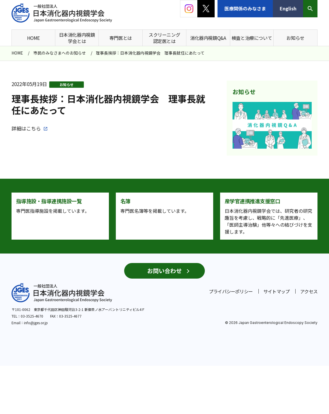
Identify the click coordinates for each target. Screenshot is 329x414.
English (288, 8)
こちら (33, 128)
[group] (272, 125)
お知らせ (66, 84)
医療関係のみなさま (245, 8)
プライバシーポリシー (231, 339)
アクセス (308, 339)
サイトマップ (276, 339)
